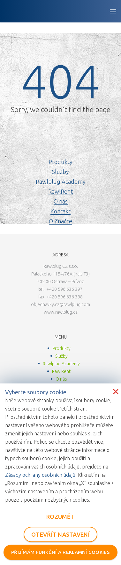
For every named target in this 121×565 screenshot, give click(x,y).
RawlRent (60, 191)
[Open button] (113, 11)
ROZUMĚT (60, 516)
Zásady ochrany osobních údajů (40, 475)
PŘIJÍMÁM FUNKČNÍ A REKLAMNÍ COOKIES (60, 552)
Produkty (60, 162)
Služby (60, 171)
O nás (61, 201)
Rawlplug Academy (61, 181)
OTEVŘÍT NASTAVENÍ (60, 534)
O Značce (60, 221)
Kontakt (60, 211)
